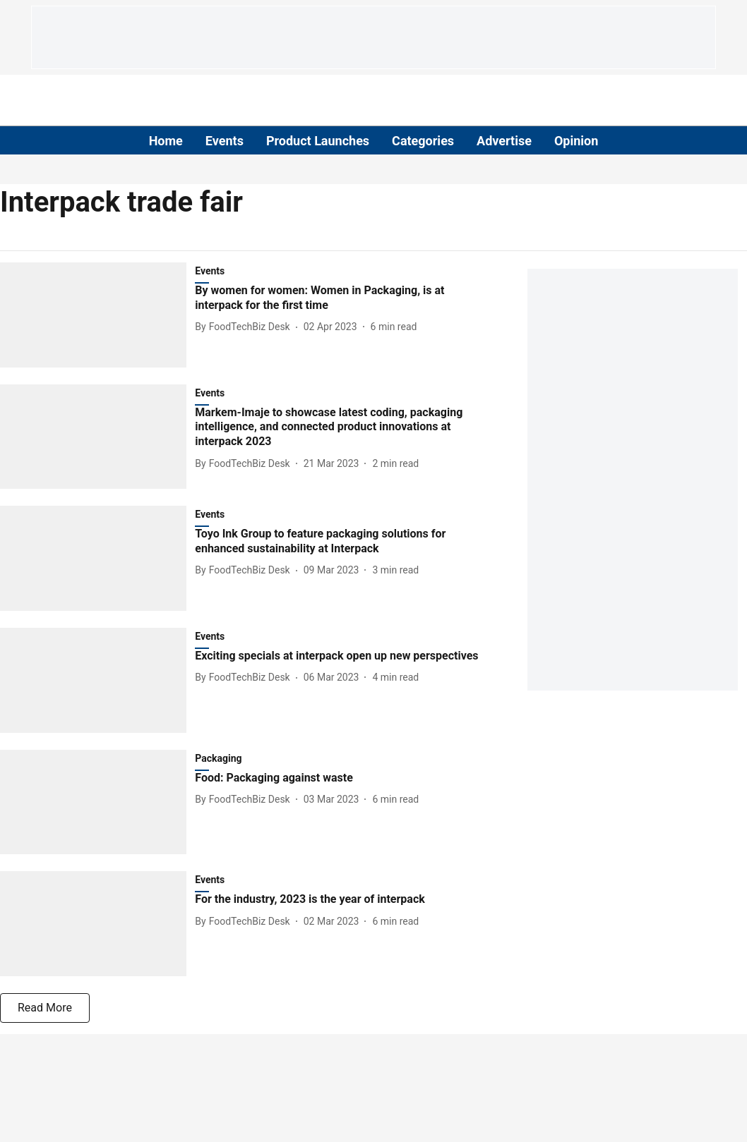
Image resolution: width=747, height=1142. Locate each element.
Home (166, 140)
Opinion (576, 140)
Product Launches (317, 140)
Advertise (504, 140)
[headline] (341, 298)
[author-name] (245, 327)
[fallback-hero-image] (97, 314)
